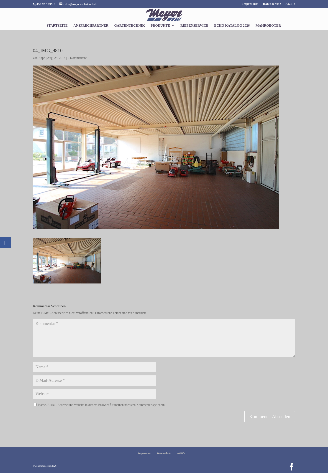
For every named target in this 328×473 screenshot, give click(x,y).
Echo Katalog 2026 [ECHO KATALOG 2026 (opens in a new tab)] (232, 25)
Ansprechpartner (91, 25)
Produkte (160, 25)
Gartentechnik (129, 25)
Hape (41, 58)
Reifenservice (194, 25)
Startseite (57, 25)
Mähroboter (268, 25)
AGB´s (290, 3)
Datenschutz (272, 3)
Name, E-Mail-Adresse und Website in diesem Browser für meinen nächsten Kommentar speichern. (102, 405)
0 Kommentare (77, 58)
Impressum (250, 3)
